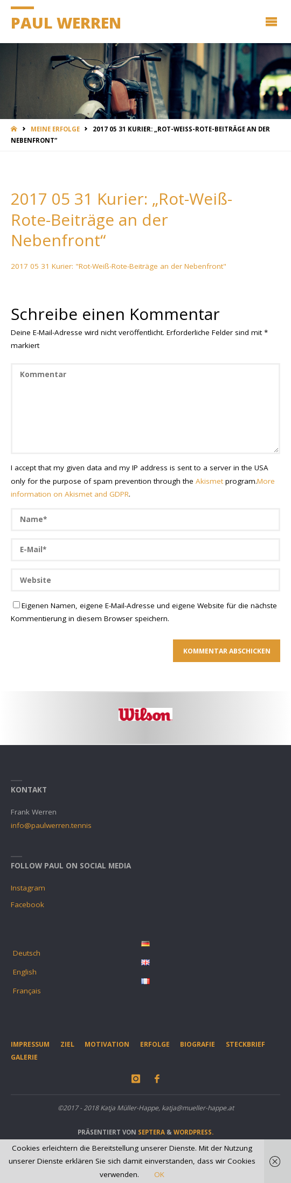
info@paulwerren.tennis (51, 825)
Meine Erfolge (55, 129)
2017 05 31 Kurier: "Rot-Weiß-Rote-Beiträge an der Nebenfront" (118, 266)
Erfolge (155, 1044)
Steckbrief (245, 1044)
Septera (150, 1132)
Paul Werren (66, 22)
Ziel (67, 1044)
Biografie (197, 1044)
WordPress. (193, 1132)
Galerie (24, 1057)
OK (159, 1174)
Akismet (209, 481)
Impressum (30, 1044)
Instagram (28, 888)
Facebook (27, 904)
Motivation (107, 1044)
